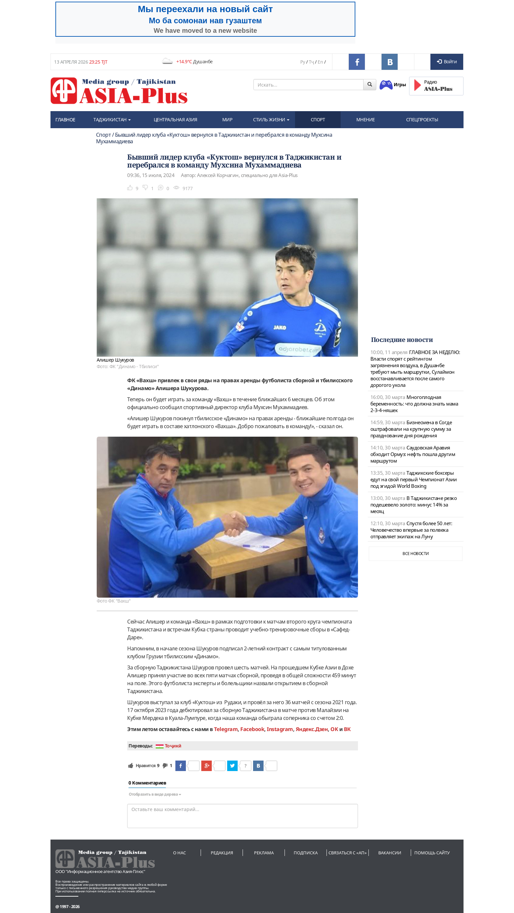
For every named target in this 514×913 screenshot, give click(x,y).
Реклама (264, 853)
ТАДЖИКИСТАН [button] (112, 119)
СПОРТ (318, 119)
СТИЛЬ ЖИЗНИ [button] (271, 119)
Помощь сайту (432, 853)
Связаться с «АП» (347, 853)
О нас (179, 853)
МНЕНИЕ (365, 119)
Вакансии (389, 853)
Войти (447, 61)
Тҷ (311, 62)
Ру (302, 62)
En (320, 62)
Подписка (306, 853)
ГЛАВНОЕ (65, 119)
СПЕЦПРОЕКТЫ (422, 119)
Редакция (222, 853)
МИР (227, 119)
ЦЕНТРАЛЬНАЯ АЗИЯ (175, 119)
